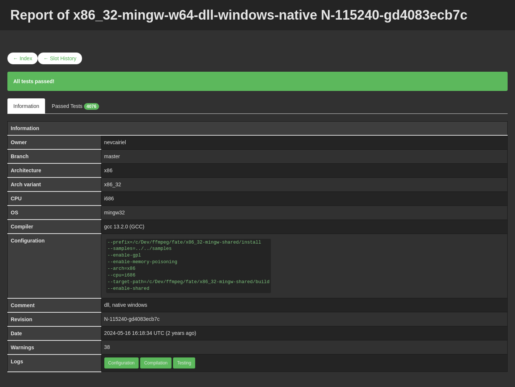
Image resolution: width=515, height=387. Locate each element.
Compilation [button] (155, 363)
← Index (22, 58)
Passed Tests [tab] (75, 106)
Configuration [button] (121, 363)
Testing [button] (184, 363)
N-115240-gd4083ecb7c (132, 319)
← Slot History (59, 58)
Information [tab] (26, 106)
